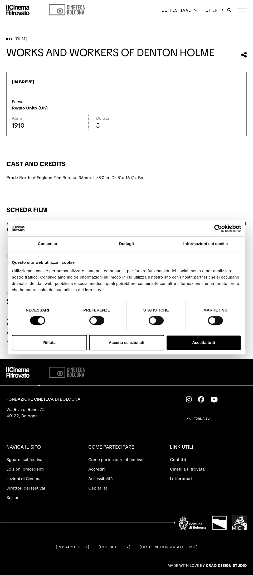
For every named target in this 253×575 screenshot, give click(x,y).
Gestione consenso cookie (168, 547)
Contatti (178, 459)
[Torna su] (198, 418)
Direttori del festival (25, 488)
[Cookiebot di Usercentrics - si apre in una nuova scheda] (218, 228)
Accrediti (97, 469)
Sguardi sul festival (24, 459)
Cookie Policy (114, 547)
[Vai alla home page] (18, 10)
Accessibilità (100, 478)
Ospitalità (98, 488)
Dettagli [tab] (126, 243)
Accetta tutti (203, 342)
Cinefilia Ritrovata (187, 469)
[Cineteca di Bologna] (67, 372)
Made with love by (207, 565)
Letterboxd (181, 478)
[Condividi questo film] (244, 54)
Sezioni (13, 497)
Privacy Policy (72, 547)
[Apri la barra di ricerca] (229, 10)
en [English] (215, 10)
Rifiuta (49, 342)
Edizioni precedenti (25, 469)
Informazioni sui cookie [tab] (205, 243)
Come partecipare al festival (115, 459)
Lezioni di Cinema (23, 478)
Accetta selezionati (126, 342)
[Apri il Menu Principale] (242, 10)
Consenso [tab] (47, 243)
